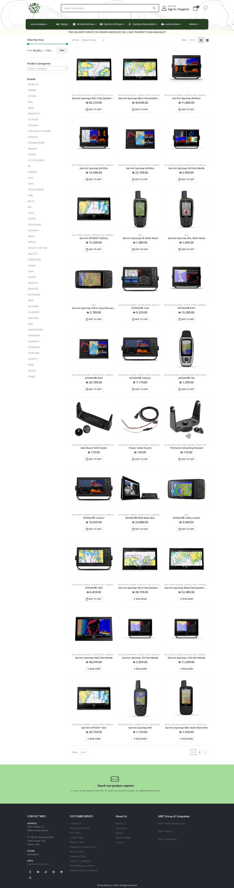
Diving (61, 24)
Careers (120, 842)
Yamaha (32, 370)
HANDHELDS (205, 375)
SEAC (30, 323)
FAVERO (32, 154)
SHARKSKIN (34, 335)
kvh (29, 206)
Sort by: (75, 40)
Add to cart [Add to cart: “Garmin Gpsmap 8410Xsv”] (187, 109)
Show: (184, 40)
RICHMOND (34, 294)
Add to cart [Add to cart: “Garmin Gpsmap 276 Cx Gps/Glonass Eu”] (95, 319)
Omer (31, 271)
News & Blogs (123, 837)
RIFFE (31, 300)
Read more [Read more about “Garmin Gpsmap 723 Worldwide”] (141, 669)
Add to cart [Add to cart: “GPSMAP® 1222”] (141, 319)
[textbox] (47, 68)
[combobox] (47, 68)
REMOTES (33, 288)
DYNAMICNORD (36, 142)
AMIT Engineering (167, 839)
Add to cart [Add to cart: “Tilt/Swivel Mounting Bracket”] (187, 459)
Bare (30, 101)
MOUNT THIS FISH (37, 247)
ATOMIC (32, 96)
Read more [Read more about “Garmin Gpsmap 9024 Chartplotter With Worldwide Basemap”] (187, 599)
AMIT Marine (165, 831)
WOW (31, 364)
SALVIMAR (33, 306)
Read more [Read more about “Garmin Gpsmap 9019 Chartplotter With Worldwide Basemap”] (141, 599)
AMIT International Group (171, 823)
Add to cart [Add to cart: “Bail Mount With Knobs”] (95, 459)
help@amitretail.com (38, 864)
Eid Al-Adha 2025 (112, 95)
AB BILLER (33, 84)
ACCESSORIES (77, 445)
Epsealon (32, 148)
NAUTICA (32, 253)
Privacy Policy (77, 842)
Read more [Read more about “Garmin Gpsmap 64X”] (141, 738)
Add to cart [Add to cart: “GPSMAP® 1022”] (95, 599)
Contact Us (75, 823)
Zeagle (31, 376)
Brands (119, 832)
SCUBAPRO (34, 312)
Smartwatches (83, 24)
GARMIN (32, 171)
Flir (29, 166)
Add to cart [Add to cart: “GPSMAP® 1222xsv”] (95, 529)
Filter (62, 50)
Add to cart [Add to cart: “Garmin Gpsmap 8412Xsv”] (95, 179)
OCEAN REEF (34, 259)
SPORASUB (33, 347)
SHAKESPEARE (35, 329)
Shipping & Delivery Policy (83, 846)
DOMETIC (33, 136)
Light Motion (34, 224)
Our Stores (121, 828)
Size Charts (75, 832)
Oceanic (32, 265)
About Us (120, 823)
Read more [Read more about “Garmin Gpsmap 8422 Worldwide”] (95, 669)
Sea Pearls (33, 317)
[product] (94, 69)
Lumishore (33, 230)
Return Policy (77, 851)
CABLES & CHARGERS (158, 445)
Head (30, 183)
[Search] (154, 8)
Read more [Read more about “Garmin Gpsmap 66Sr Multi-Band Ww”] (187, 738)
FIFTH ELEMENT (36, 160)
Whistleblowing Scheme (82, 865)
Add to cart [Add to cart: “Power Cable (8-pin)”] (141, 459)
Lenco (31, 212)
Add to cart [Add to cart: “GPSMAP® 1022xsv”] (141, 389)
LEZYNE (32, 218)
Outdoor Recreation (142, 24)
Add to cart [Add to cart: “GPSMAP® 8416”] (95, 389)
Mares (31, 236)
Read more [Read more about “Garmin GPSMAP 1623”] (95, 738)
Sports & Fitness (111, 24)
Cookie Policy (77, 837)
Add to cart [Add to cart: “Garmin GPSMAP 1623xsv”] (95, 249)
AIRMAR (32, 90)
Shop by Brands (38, 24)
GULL (30, 177)
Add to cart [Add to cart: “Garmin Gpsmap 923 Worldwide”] (187, 179)
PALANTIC (33, 282)
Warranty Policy (78, 856)
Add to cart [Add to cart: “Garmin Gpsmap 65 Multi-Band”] (141, 249)
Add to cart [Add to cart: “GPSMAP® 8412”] (187, 319)
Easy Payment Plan (80, 828)
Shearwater (33, 341)
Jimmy (31, 201)
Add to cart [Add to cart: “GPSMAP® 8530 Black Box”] (141, 529)
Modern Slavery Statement (84, 870)
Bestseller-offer (172, 375)
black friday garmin (81, 95)
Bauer (31, 107)
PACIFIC (32, 277)
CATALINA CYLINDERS (39, 131)
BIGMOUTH (34, 113)
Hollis (30, 195)
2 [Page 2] (199, 752)
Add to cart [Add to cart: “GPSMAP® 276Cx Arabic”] (187, 529)
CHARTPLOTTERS (97, 95)
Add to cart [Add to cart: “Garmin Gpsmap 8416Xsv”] (141, 179)
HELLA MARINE (36, 189)
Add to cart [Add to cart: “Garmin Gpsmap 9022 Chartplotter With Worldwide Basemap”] (141, 109)
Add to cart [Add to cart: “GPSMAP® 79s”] (187, 389)
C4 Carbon (33, 125)
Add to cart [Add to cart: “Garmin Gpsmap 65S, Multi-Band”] (187, 249)
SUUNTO (32, 358)
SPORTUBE (33, 353)
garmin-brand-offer (190, 375)
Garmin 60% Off (205, 95)
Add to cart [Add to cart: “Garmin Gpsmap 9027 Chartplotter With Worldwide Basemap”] (95, 109)
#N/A (140, 235)
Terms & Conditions (80, 861)
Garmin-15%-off (156, 724)
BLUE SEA (33, 119)
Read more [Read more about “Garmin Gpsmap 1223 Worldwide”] (187, 669)
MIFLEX (31, 242)
